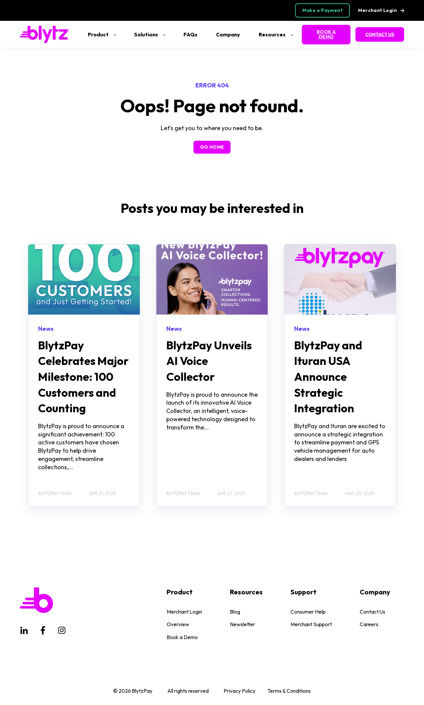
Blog (235, 612)
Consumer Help (308, 612)
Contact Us (372, 612)
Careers (369, 624)
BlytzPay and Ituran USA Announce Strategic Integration (328, 376)
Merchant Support (311, 624)
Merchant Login (184, 612)
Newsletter (242, 624)
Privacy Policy (239, 690)
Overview (178, 624)
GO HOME (212, 147)
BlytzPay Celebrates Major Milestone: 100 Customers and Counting (83, 376)
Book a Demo (182, 637)
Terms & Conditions (289, 690)
